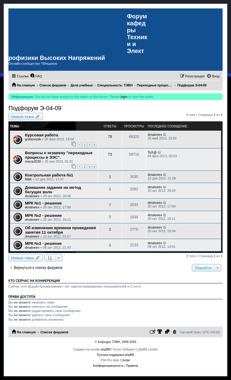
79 (110, 137)
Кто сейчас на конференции (34, 280)
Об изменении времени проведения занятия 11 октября (60, 230)
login (124, 96)
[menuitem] (36, 76)
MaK (28, 179)
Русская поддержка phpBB (115, 355)
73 (110, 154)
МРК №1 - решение (43, 203)
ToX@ (152, 152)
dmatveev (155, 134)
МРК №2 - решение (43, 215)
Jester (126, 360)
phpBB (105, 349)
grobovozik (33, 139)
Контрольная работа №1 (49, 175)
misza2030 (33, 161)
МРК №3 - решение (43, 243)
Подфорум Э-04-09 (34, 108)
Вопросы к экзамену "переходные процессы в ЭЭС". (58, 155)
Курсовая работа (41, 135)
